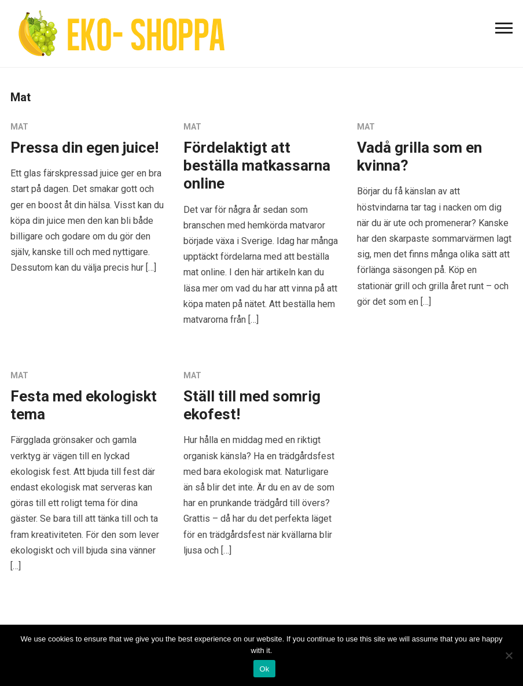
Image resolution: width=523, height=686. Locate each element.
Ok (264, 669)
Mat (19, 126)
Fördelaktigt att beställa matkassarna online (256, 165)
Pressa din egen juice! (84, 147)
